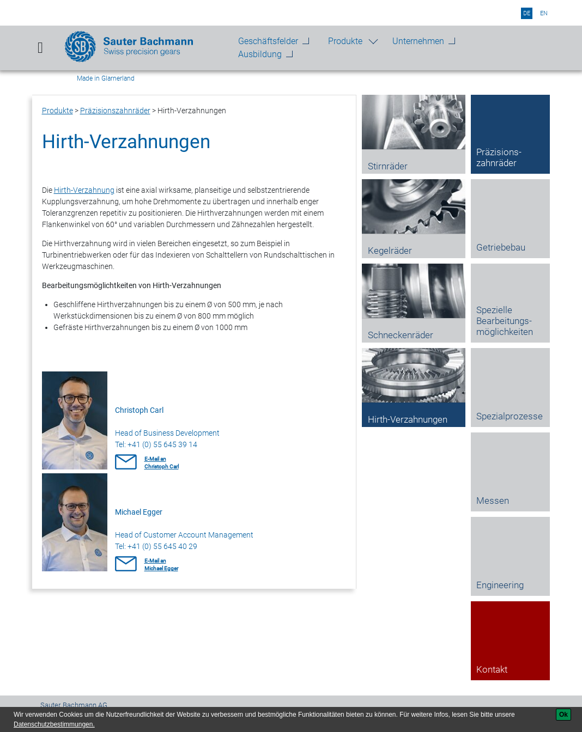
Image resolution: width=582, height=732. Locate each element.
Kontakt (491, 669)
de (526, 13)
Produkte (345, 41)
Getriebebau (500, 247)
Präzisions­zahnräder (115, 110)
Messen (492, 500)
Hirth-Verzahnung (84, 190)
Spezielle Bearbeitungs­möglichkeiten (504, 320)
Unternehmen (418, 41)
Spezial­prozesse (509, 416)
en (544, 13)
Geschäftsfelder (268, 41)
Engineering (500, 585)
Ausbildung (260, 54)
